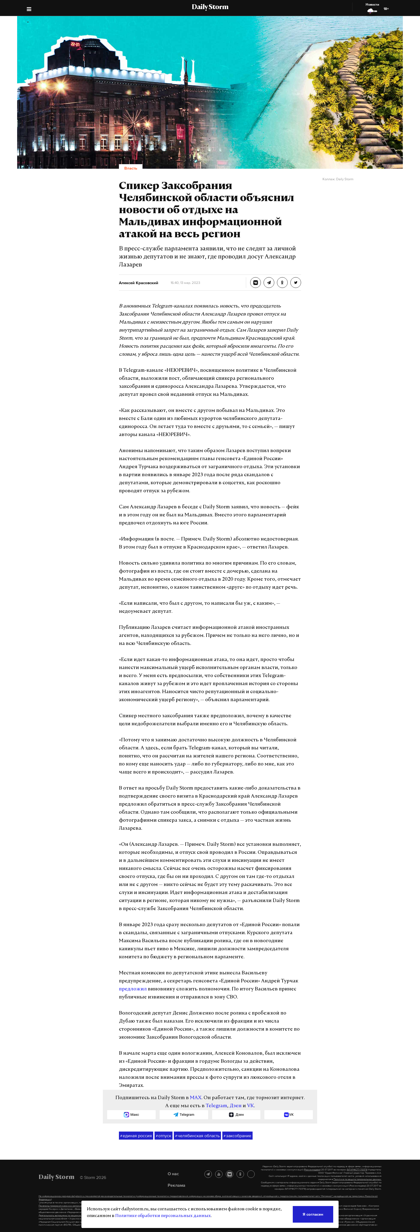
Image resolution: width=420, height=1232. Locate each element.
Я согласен (313, 1214)
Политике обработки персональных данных (163, 1216)
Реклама (176, 1185)
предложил (133, 989)
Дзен (236, 1106)
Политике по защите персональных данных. (357, 1179)
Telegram (216, 1106)
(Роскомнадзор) (312, 1169)
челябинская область (197, 1136)
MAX (195, 1097)
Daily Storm (210, 7)
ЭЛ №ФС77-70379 (357, 1169)
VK (250, 1106)
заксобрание (237, 1136)
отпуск (163, 1136)
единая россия (136, 1136)
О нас (173, 1173)
